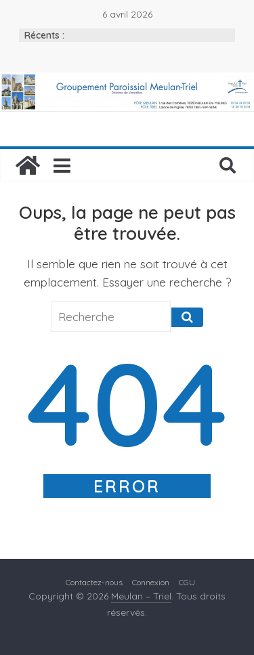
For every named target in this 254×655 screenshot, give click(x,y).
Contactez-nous (94, 582)
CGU (187, 582)
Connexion (150, 582)
